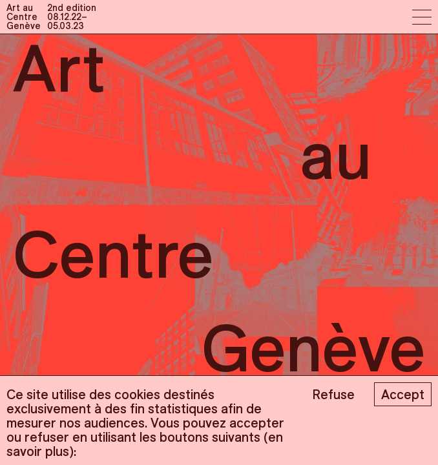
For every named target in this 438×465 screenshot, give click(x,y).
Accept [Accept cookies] (402, 394)
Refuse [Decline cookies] (333, 394)
